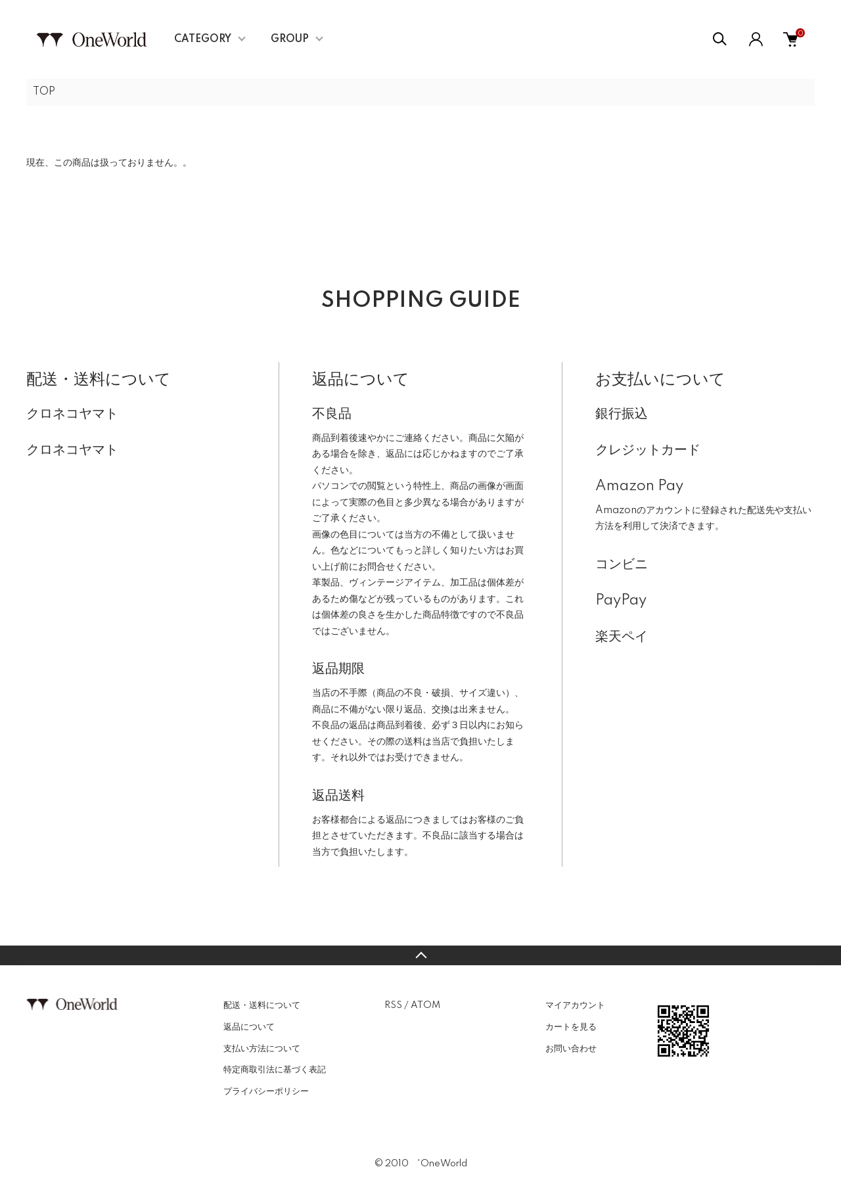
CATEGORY (202, 39)
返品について (249, 1027)
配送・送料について (261, 1005)
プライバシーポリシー (266, 1091)
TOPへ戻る (420, 955)
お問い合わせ (571, 1048)
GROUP (290, 39)
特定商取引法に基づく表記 (274, 1069)
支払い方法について (261, 1048)
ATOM (425, 1005)
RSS (393, 1005)
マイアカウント (575, 1005)
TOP (44, 92)
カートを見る (571, 1027)
